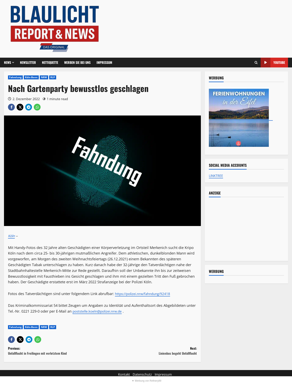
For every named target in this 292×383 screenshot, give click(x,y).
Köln (12, 235)
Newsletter (28, 62)
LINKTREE (216, 176)
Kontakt (124, 374)
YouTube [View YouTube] (273, 62)
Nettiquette (50, 62)
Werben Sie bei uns (77, 62)
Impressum (104, 62)
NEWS (7, 62)
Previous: (55, 351)
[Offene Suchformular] (256, 62)
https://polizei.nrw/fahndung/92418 (145, 293)
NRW (44, 77)
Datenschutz (142, 374)
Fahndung (15, 77)
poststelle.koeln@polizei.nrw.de (99, 311)
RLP (52, 77)
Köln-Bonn (31, 77)
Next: (149, 351)
